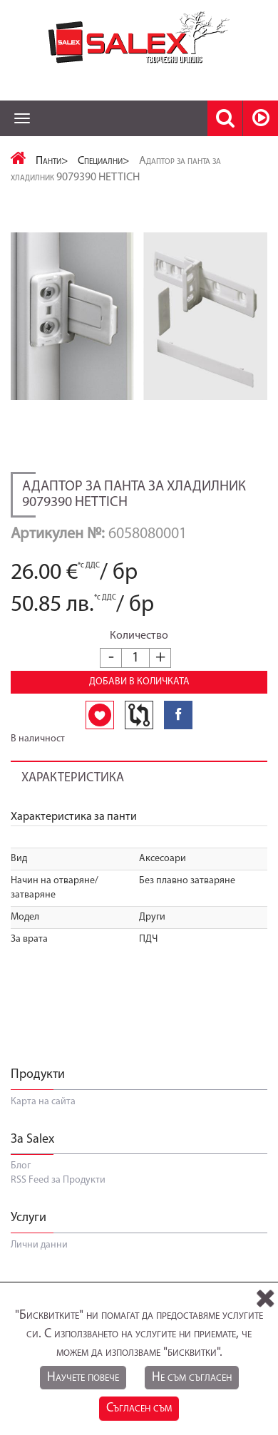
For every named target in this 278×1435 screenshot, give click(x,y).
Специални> (104, 161)
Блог (21, 1166)
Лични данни (39, 1245)
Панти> (52, 161)
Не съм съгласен (192, 1377)
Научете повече (83, 1377)
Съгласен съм (139, 1408)
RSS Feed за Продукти (58, 1180)
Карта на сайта (43, 1101)
